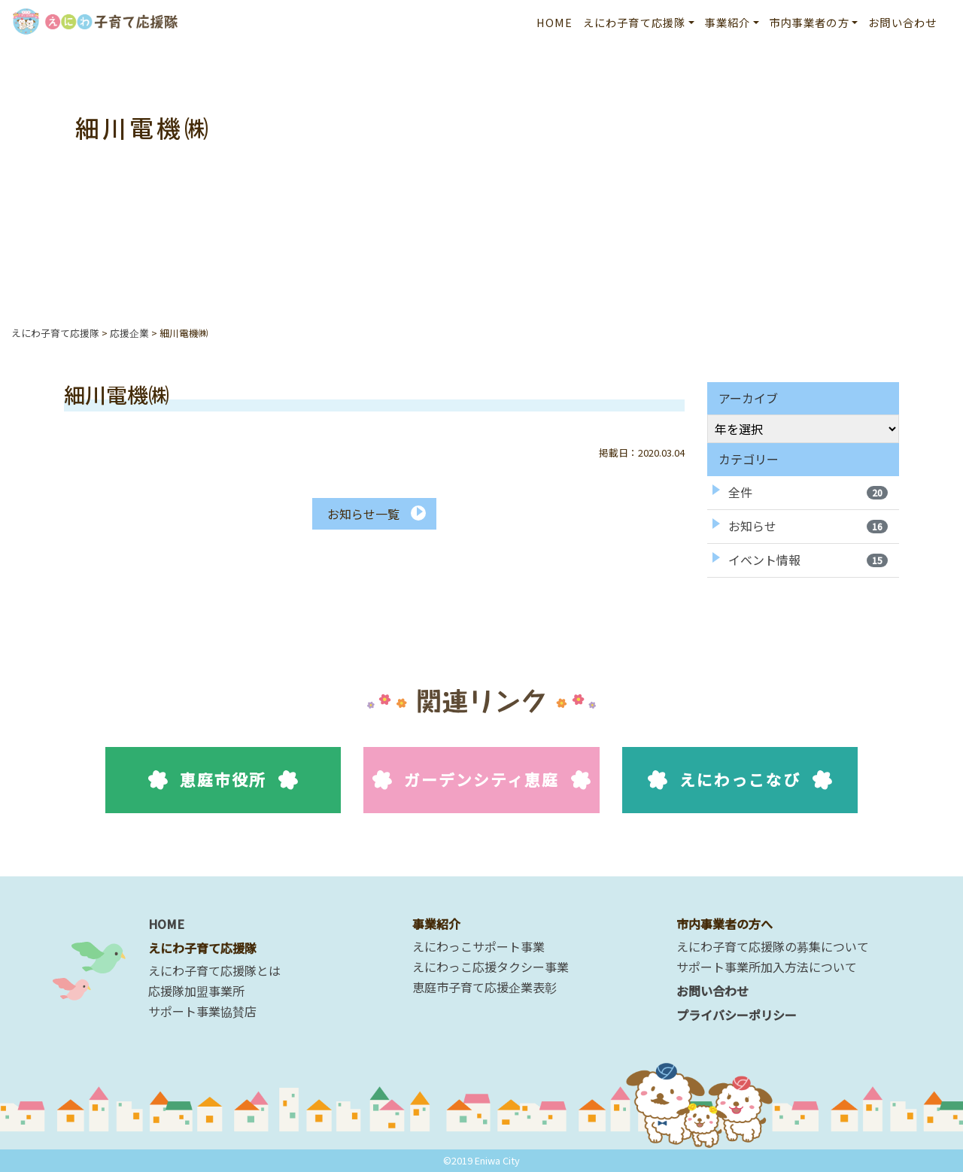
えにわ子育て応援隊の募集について (772, 946)
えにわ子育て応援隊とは (214, 970)
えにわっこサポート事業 (478, 946)
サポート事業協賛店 (202, 1011)
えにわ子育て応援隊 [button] (634, 22)
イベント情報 (808, 560)
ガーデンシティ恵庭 (481, 779)
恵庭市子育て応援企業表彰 (484, 987)
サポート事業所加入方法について (766, 967)
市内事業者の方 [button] (809, 22)
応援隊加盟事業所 (196, 991)
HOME (554, 22)
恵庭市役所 (223, 779)
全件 (808, 492)
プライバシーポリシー (736, 1015)
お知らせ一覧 (363, 514)
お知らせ (808, 526)
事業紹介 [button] (728, 22)
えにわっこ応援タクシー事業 (490, 967)
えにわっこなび (740, 779)
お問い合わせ (902, 22)
